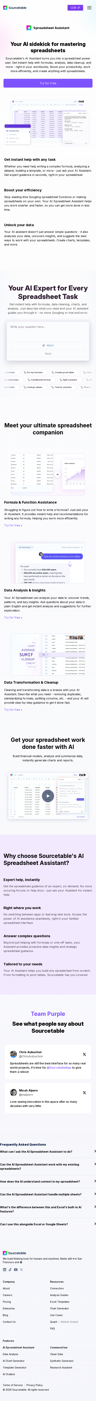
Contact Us (9, 1321)
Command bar (59, 1347)
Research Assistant (61, 1367)
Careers (7, 1295)
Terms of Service (13, 1385)
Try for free (13, 525)
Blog (5, 1315)
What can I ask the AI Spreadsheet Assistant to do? (48, 1151)
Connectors (57, 1288)
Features (8, 1340)
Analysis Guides (59, 1295)
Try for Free (48, 83)
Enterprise (9, 1308)
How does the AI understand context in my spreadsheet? (48, 1181)
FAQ (52, 1328)
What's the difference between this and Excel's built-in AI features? (48, 1209)
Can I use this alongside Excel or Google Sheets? (48, 1224)
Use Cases (56, 1315)
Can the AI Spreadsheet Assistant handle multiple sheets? (48, 1194)
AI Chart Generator (14, 1360)
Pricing (7, 1301)
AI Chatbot (9, 1374)
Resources (57, 1281)
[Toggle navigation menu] (89, 7)
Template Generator (14, 1367)
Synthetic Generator (62, 1360)
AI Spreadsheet (18, 1347)
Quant (64, 1321)
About (6, 1288)
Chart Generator (59, 1308)
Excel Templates (60, 1301)
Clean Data (56, 1354)
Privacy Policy (34, 1385)
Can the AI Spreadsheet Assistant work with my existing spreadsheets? (48, 1166)
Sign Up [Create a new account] (75, 7)
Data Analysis (10, 1354)
